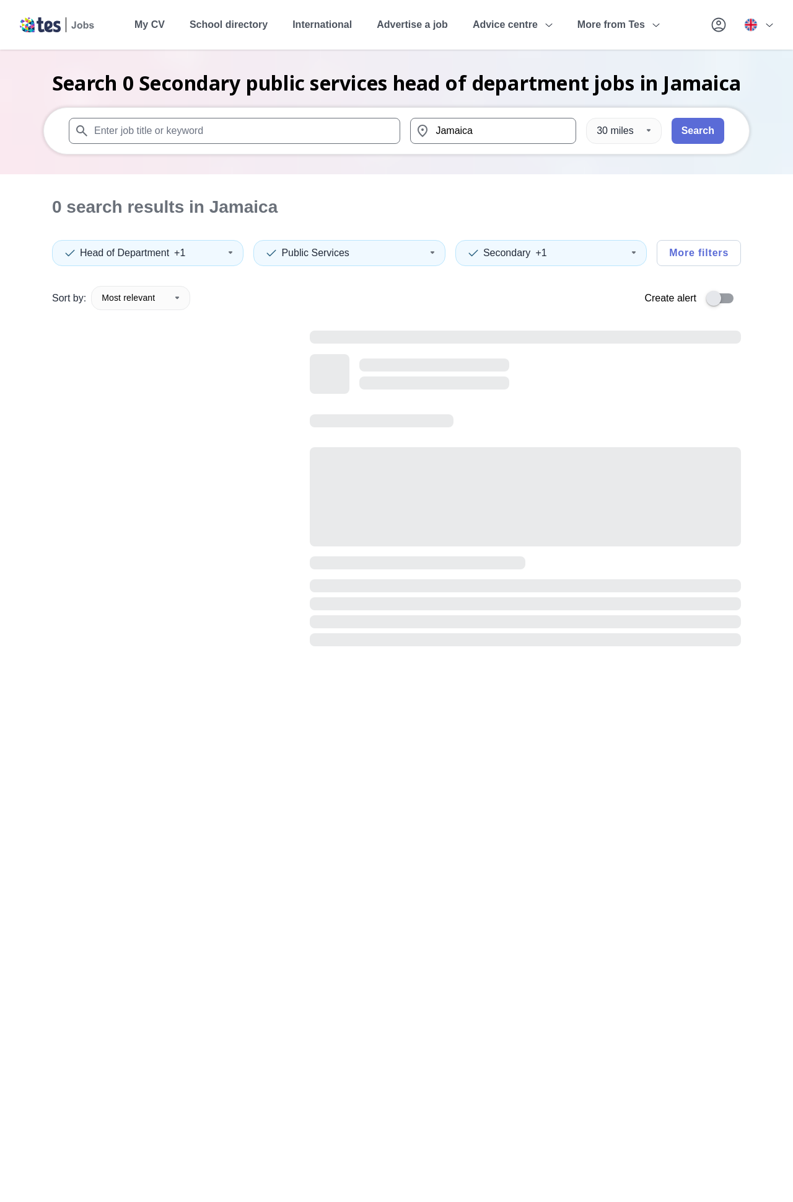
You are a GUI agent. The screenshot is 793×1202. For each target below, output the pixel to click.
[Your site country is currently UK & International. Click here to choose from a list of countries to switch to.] (758, 24)
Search (697, 130)
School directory (229, 24)
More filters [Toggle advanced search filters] (699, 252)
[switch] (724, 298)
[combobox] (234, 131)
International (322, 24)
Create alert (670, 298)
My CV (149, 24)
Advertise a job (412, 24)
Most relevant (141, 298)
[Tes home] (57, 24)
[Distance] (623, 131)
